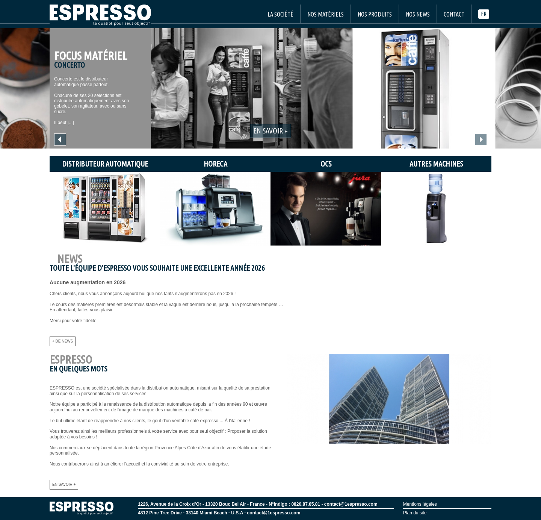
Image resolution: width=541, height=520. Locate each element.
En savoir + (270, 130)
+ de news (62, 341)
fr (484, 14)
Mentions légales (420, 504)
